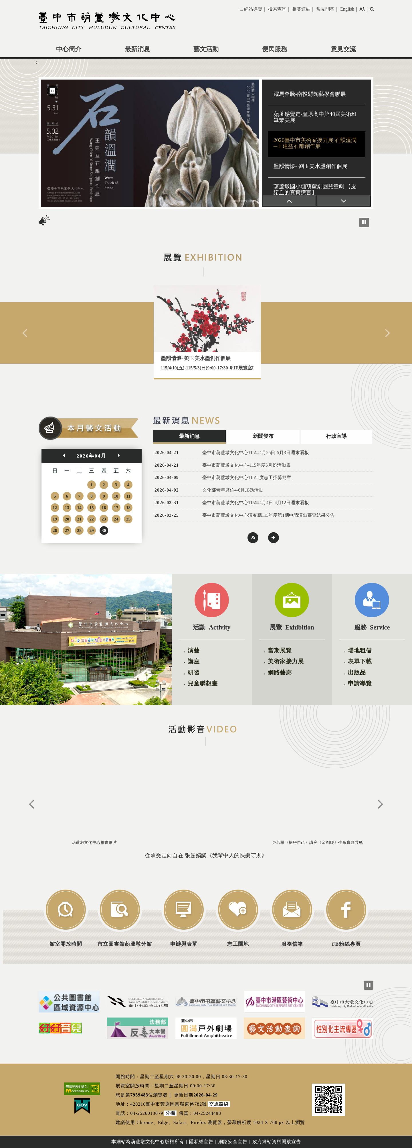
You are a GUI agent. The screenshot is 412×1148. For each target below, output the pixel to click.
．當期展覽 (277, 650)
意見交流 (343, 49)
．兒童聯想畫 (200, 683)
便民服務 (274, 49)
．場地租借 (357, 650)
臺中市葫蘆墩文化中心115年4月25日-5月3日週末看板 (255, 452)
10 (116, 496)
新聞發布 (263, 436)
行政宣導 (336, 436)
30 (104, 530)
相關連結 (301, 9)
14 (79, 507)
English (347, 9)
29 (91, 530)
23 (104, 518)
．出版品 (354, 672)
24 (116, 518)
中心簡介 (68, 49)
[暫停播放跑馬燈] (364, 222)
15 (91, 507)
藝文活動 (206, 49)
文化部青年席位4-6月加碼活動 (232, 490)
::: (241, 9)
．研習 (191, 672)
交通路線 (219, 1104)
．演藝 (191, 650)
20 (67, 518)
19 (55, 518)
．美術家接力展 (283, 661)
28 (79, 530)
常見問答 (325, 9)
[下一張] (344, 200)
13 (67, 507)
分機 (170, 1113)
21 (79, 518)
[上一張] (289, 200)
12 (55, 507)
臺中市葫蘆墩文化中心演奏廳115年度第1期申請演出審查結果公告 (268, 515)
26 (55, 530)
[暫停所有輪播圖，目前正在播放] (368, 985)
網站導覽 (253, 9)
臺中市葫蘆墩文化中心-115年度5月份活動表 (246, 465)
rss (252, 537)
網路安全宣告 (232, 1141)
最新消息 (137, 49)
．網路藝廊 (277, 672)
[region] (206, 143)
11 (128, 496)
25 (128, 518)
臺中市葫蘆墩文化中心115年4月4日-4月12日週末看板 (255, 502)
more (273, 537)
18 (128, 507)
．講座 (191, 661)
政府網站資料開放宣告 (276, 1141)
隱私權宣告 (201, 1141)
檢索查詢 (277, 9)
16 (104, 507)
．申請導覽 (357, 683)
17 (116, 507)
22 (91, 518)
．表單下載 (357, 661)
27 (67, 530)
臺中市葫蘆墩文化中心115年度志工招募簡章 (246, 477)
